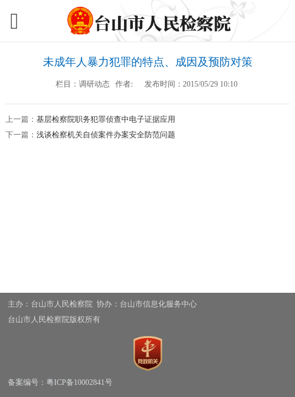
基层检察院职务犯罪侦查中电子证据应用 (105, 119)
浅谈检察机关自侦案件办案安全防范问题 (105, 135)
